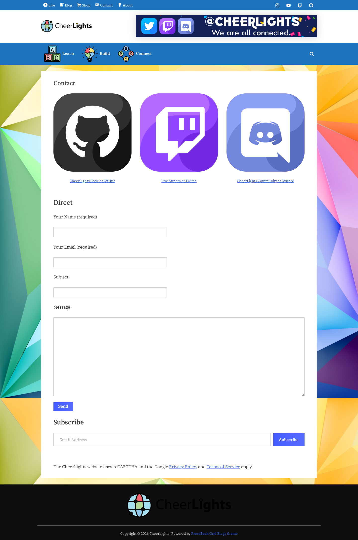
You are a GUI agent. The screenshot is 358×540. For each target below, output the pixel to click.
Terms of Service (223, 467)
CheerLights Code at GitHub (92, 180)
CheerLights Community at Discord (265, 180)
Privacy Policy (183, 467)
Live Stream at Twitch (179, 180)
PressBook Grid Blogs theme (214, 533)
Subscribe (289, 439)
